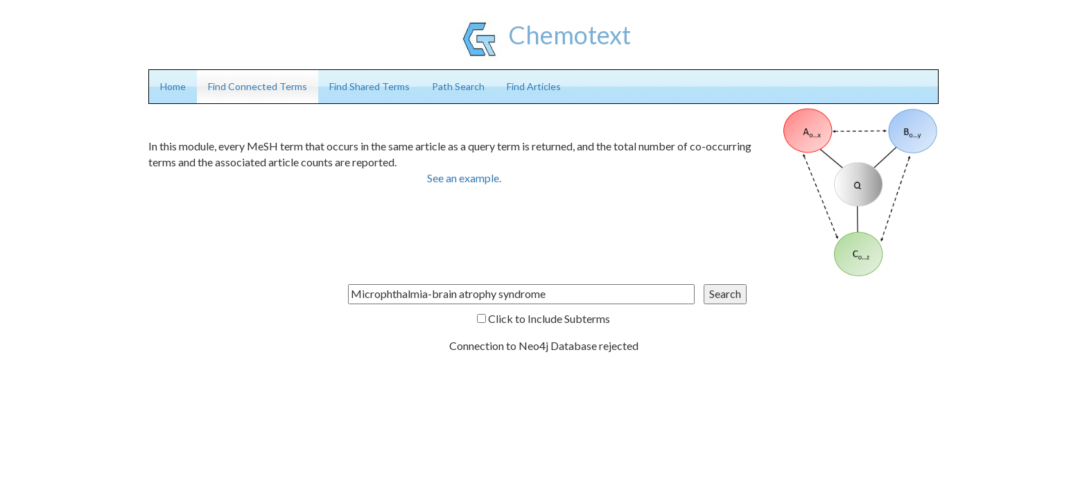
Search (725, 293)
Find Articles (534, 86)
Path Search (458, 86)
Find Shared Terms (369, 86)
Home (173, 86)
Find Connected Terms (257, 86)
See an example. (464, 177)
